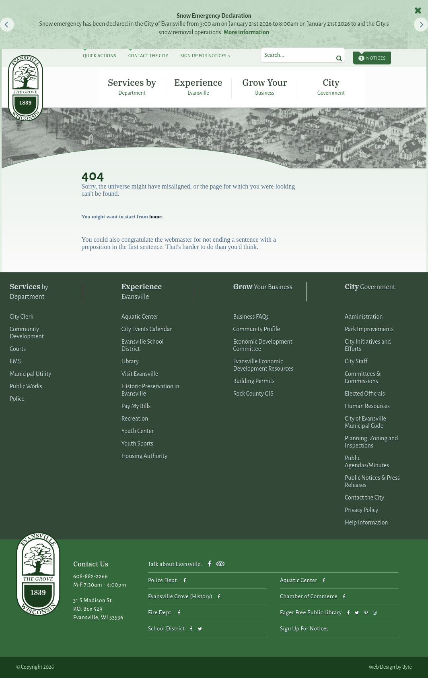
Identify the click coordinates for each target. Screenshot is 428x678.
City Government (331, 86)
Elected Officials (365, 393)
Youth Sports (137, 443)
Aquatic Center (139, 316)
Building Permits (253, 381)
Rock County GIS (253, 393)
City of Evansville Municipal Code (365, 422)
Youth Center (137, 431)
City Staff (356, 361)
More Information (247, 32)
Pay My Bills (136, 406)
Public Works (26, 386)
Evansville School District (142, 345)
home (155, 217)
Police (17, 399)
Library (130, 361)
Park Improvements (369, 329)
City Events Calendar (146, 329)
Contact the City (364, 497)
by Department (29, 291)
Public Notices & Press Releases (372, 481)
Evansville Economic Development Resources (263, 365)
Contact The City (148, 55)
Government (370, 286)
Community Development (27, 333)
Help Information (366, 522)
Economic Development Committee (262, 345)
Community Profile (256, 329)
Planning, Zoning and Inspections (371, 442)
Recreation (134, 418)
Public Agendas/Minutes (367, 462)
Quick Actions (99, 55)
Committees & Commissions (363, 377)
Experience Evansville (198, 86)
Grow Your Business (264, 86)
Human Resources (367, 406)
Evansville (141, 291)
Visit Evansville (139, 374)
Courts (18, 349)
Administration (364, 316)
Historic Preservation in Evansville (150, 390)
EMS (15, 361)
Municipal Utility (30, 374)
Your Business (262, 286)
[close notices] (418, 10)
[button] (7, 24)
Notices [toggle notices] (372, 58)
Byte (407, 667)
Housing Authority (144, 456)
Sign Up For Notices (203, 55)
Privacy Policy (361, 510)
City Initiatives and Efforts (368, 345)
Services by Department (132, 86)
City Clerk (21, 316)
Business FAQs (250, 316)
